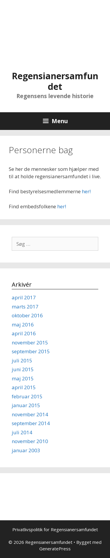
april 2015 (24, 387)
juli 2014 (22, 432)
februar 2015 (27, 396)
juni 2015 (23, 369)
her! (86, 191)
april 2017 (24, 297)
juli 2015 (22, 360)
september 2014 (31, 423)
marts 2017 (25, 306)
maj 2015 (23, 378)
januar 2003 (26, 450)
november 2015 (30, 342)
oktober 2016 (27, 315)
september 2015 (31, 351)
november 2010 (30, 441)
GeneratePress (55, 549)
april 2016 (24, 333)
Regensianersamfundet (55, 81)
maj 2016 (23, 324)
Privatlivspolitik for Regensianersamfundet (55, 529)
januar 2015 (26, 405)
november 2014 (30, 414)
